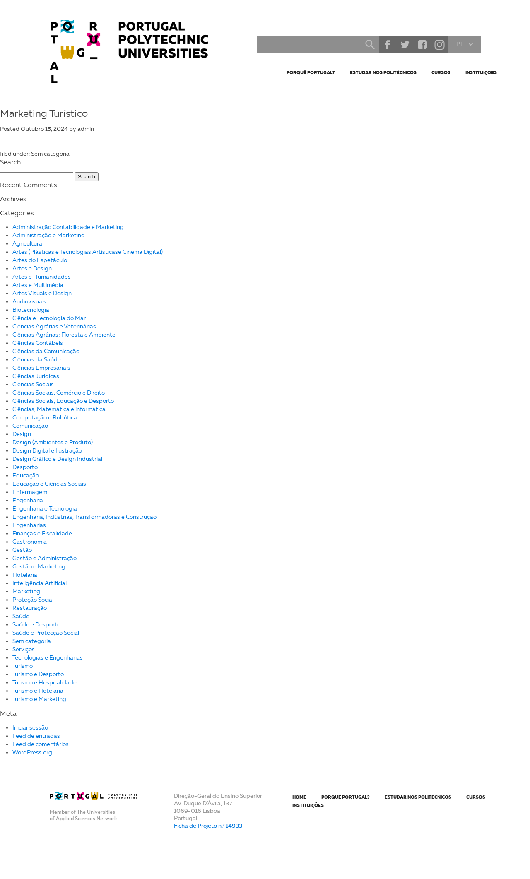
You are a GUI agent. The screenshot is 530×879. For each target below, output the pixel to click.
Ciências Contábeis (37, 343)
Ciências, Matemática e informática (59, 409)
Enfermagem (29, 492)
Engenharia (27, 500)
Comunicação (30, 425)
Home (299, 797)
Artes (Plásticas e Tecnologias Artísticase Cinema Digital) (87, 251)
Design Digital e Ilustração (47, 450)
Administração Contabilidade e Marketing (68, 227)
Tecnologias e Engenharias (47, 657)
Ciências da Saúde (36, 359)
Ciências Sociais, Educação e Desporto (63, 401)
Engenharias (29, 525)
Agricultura (27, 243)
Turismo (22, 665)
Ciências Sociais (33, 384)
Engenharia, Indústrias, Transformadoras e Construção (84, 516)
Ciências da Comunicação (46, 351)
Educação (25, 475)
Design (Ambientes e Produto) (52, 442)
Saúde (20, 616)
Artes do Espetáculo (39, 260)
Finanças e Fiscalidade (42, 533)
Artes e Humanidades (41, 276)
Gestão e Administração (44, 558)
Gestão (22, 550)
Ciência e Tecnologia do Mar (49, 318)
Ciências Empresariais (41, 367)
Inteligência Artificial (39, 583)
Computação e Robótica (44, 417)
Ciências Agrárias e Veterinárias (54, 326)
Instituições (481, 72)
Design (21, 434)
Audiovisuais (29, 301)
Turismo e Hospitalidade (44, 682)
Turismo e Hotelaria (37, 690)
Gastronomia (29, 541)
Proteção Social (32, 599)
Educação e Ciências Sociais (49, 483)
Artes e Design (32, 268)
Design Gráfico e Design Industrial (57, 458)
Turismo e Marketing (39, 699)
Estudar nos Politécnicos (383, 72)
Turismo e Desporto (38, 674)
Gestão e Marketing (38, 566)
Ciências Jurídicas (35, 376)
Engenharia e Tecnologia (44, 508)
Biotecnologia (30, 309)
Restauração (29, 608)
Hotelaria (24, 574)
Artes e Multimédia (37, 285)
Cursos (440, 72)
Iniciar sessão (30, 727)
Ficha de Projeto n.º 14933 (208, 825)
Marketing (26, 591)
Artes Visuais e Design (42, 293)
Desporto (25, 467)
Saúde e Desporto (36, 624)
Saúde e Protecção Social (45, 632)
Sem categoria (31, 641)
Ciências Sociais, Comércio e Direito (58, 392)
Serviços (23, 649)
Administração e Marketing (48, 235)
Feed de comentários (40, 744)
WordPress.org (32, 752)
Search (369, 44)
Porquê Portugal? (311, 72)
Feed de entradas (36, 735)
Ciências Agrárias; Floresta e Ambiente (64, 334)
